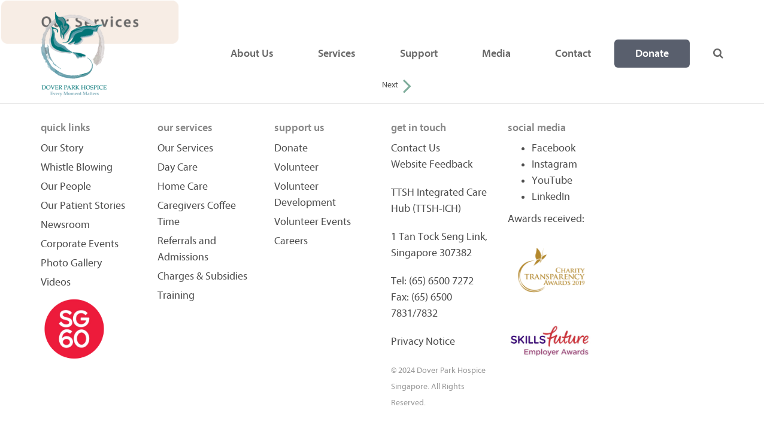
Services (337, 53)
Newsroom (65, 224)
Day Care (177, 167)
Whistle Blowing (77, 167)
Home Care (182, 186)
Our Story (62, 148)
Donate (652, 53)
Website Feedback (431, 164)
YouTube (552, 180)
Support (419, 53)
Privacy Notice (423, 341)
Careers (291, 241)
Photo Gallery (71, 263)
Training (176, 295)
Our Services (185, 148)
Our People (66, 186)
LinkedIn (551, 196)
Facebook (553, 148)
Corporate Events (80, 244)
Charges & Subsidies (202, 276)
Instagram (554, 164)
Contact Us (415, 148)
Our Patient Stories (83, 205)
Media (496, 53)
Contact (573, 53)
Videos (56, 282)
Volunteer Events (312, 222)
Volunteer (296, 167)
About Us (252, 53)
